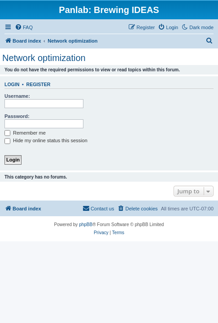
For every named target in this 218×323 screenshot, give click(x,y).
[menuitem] (24, 27)
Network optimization (44, 58)
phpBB (85, 224)
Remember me (25, 132)
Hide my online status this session (45, 140)
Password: (17, 116)
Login (11, 84)
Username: (17, 96)
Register (38, 84)
